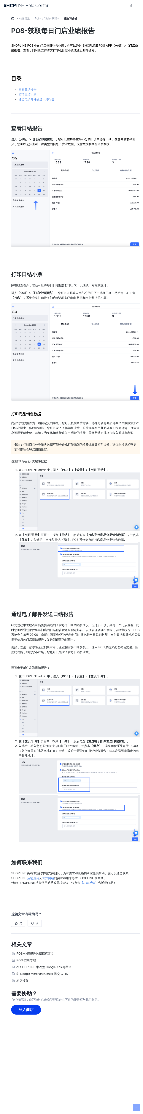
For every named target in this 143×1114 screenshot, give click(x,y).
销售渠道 (24, 18)
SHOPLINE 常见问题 (12, 19)
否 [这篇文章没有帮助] (37, 923)
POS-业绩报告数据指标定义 (35, 953)
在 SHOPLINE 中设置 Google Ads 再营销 (44, 967)
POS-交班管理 (26, 960)
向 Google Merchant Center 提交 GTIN (42, 974)
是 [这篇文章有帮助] (21, 923)
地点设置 (22, 980)
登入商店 (26, 1009)
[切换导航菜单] (136, 6)
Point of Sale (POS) (47, 18)
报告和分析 (70, 18)
